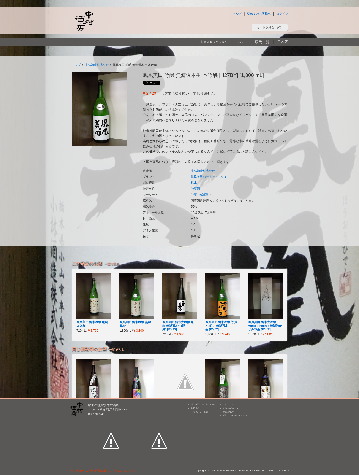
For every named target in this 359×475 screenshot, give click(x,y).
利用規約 (195, 408)
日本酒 (282, 42)
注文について (229, 404)
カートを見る (269, 27)
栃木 (194, 182)
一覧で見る (112, 264)
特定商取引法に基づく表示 (203, 404)
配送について (229, 412)
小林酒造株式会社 (97, 65)
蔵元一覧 (262, 42)
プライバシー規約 (199, 412)
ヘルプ (237, 13)
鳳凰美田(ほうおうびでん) (208, 176)
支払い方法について (232, 408)
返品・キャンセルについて (235, 415)
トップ (76, 65)
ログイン (282, 13)
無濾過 (203, 194)
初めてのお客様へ (259, 13)
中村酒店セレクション (212, 42)
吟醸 (194, 194)
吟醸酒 (195, 188)
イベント (241, 42)
